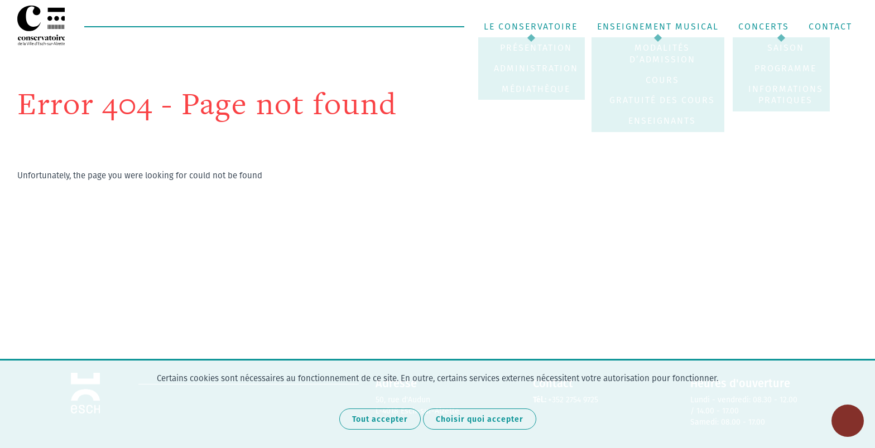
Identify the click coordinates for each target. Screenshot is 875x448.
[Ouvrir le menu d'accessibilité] (847, 421)
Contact (830, 26)
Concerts (763, 26)
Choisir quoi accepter (479, 419)
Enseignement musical (658, 26)
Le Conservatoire (531, 26)
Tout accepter (380, 419)
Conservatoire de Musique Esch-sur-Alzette (42, 25)
